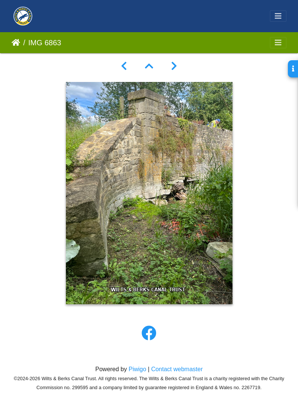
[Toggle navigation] (278, 16)
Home (16, 42)
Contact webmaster (177, 369)
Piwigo (137, 369)
